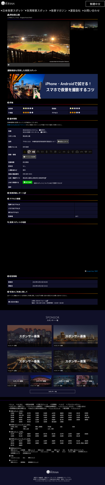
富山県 (70, 415)
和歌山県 (87, 417)
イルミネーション (15, 451)
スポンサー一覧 (53, 391)
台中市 (61, 433)
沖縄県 (61, 421)
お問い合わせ (92, 10)
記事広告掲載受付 (51, 406)
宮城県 (37, 413)
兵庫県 (61, 417)
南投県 (29, 436)
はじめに (20, 404)
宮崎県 (45, 421)
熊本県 (29, 421)
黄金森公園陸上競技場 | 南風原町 (34, 178)
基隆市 (37, 433)
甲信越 (49, 426)
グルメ (64, 451)
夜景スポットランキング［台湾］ (21, 439)
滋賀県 (70, 417)
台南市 (70, 433)
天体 (53, 451)
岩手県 (29, 413)
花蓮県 (53, 436)
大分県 (37, 421)
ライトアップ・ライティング (30, 451)
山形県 (53, 413)
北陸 (61, 426)
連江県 (78, 436)
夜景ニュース (31, 450)
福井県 (86, 415)
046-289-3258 (51, 477)
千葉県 (37, 415)
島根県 (20, 419)
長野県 (61, 415)
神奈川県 (21, 415)
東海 (73, 426)
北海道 (12, 413)
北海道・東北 (14, 426)
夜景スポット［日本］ (17, 411)
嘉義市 (20, 445)
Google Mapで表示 (92, 271)
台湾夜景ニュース (15, 453)
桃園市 (29, 433)
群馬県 (86, 413)
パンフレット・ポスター (67, 406)
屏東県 (86, 433)
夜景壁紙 (23, 462)
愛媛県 (70, 419)
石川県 (78, 415)
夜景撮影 (49, 450)
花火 (64, 450)
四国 (36, 428)
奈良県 (78, 417)
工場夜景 (23, 450)
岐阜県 (20, 417)
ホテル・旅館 (71, 451)
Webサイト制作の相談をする (37, 408)
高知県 (78, 419)
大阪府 (45, 417)
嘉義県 (20, 443)
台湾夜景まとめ (27, 453)
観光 (58, 451)
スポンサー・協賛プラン (17, 406)
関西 (12, 428)
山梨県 (53, 415)
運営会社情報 (30, 404)
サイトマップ (76, 408)
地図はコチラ (63, 141)
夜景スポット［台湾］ (17, 432)
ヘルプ (62, 404)
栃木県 (78, 413)
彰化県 (20, 436)
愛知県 (12, 417)
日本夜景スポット (12, 10)
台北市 (12, 433)
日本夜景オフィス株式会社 (48, 479)
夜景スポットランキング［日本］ (21, 424)
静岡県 (29, 417)
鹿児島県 (54, 421)
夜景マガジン (59, 10)
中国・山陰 (26, 428)
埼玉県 (29, 415)
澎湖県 (61, 436)
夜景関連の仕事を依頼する (18, 408)
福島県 (61, 413)
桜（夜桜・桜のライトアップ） (76, 450)
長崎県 (20, 421)
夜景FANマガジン (16, 448)
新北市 (20, 433)
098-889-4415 (27, 174)
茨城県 (70, 413)
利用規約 (54, 404)
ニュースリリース (55, 408)
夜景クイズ (57, 450)
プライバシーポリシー (74, 404)
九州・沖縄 (50, 428)
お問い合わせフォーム (40, 301)
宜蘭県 (45, 436)
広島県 (37, 419)
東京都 (12, 415)
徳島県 (53, 419)
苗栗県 (37, 436)
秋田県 (45, 413)
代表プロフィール (42, 404)
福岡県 (86, 419)
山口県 (45, 419)
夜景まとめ (41, 450)
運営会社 (75, 10)
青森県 (20, 413)
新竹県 (53, 433)
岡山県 (29, 419)
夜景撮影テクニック (33, 462)
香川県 (61, 419)
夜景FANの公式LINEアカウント (16, 125)
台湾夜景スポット (37, 10)
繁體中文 (95, 4)
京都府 (53, 417)
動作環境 (66, 408)
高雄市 (78, 433)
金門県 (70, 436)
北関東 (24, 426)
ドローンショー (45, 451)
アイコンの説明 (29, 157)
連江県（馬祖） (80, 443)
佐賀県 (12, 421)
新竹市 (45, 433)
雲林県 (12, 443)
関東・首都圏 (38, 426)
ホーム (12, 404)
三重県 (37, 417)
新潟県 (45, 415)
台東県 (12, 436)
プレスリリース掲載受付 (35, 406)
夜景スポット (14, 450)
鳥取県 (12, 419)
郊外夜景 (26, 147)
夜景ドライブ (31, 457)
